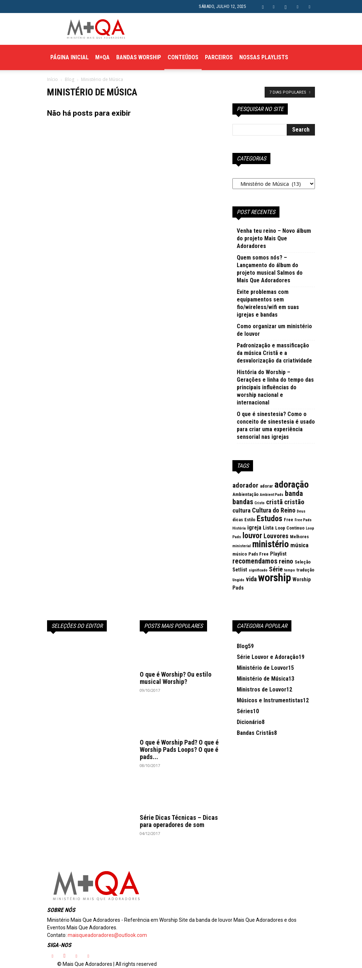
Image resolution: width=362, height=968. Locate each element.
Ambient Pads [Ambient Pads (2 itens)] (271, 494)
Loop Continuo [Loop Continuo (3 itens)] (289, 528)
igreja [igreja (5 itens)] (254, 527)
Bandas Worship (138, 57)
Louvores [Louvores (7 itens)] (276, 536)
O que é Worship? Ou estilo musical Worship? (175, 678)
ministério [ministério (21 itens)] (270, 544)
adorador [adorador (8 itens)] (245, 485)
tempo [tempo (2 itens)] (289, 570)
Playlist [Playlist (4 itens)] (278, 554)
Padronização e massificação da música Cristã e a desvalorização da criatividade (274, 353)
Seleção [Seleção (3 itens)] (303, 562)
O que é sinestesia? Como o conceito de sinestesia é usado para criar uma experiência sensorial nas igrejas (276, 425)
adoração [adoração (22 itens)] (291, 484)
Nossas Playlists (263, 57)
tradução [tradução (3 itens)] (305, 570)
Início (52, 79)
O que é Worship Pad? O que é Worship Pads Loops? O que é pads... (179, 749)
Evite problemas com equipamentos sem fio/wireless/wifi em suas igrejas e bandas (268, 303)
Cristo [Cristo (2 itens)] (259, 503)
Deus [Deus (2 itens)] (301, 511)
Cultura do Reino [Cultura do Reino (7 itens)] (273, 510)
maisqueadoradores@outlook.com (107, 935)
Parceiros (219, 57)
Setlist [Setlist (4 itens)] (239, 570)
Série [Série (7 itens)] (276, 569)
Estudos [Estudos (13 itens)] (269, 518)
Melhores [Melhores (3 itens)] (299, 536)
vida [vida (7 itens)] (251, 579)
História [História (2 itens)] (239, 528)
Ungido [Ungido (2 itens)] (238, 580)
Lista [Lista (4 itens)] (268, 528)
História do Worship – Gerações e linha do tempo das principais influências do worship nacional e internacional (275, 387)
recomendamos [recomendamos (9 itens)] (254, 561)
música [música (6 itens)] (299, 545)
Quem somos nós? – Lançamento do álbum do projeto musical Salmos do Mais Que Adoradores (270, 269)
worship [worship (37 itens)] (274, 577)
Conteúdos (183, 57)
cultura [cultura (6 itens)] (241, 510)
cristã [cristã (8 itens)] (274, 502)
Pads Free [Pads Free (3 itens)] (258, 554)
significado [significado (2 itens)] (258, 570)
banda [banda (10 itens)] (294, 493)
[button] (262, 6)
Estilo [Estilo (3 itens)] (249, 519)
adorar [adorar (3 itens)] (266, 486)
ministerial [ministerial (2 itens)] (241, 546)
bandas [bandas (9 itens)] (242, 502)
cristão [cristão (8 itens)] (294, 502)
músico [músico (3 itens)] (239, 554)
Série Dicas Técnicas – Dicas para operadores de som (179, 821)
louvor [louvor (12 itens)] (252, 535)
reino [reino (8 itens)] (286, 561)
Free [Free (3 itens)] (288, 519)
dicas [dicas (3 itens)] (237, 519)
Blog (69, 79)
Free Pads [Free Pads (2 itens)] (303, 520)
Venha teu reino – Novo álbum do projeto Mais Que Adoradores (274, 238)
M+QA (102, 57)
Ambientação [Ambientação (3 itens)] (245, 494)
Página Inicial (69, 57)
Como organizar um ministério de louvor (274, 330)
